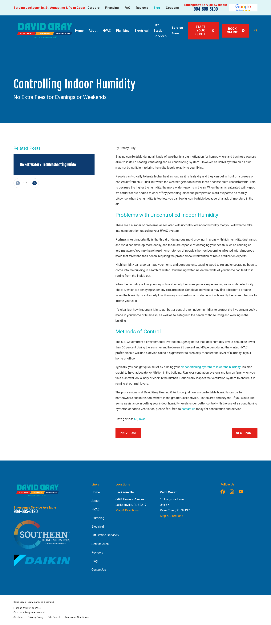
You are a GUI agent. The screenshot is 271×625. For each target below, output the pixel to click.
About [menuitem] (93, 30)
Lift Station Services (105, 535)
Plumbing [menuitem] (123, 30)
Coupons (172, 8)
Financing (112, 8)
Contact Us (98, 569)
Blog (157, 8)
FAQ (127, 8)
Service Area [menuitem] (177, 30)
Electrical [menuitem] (141, 30)
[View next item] (34, 183)
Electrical (97, 526)
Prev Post (128, 433)
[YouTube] (241, 491)
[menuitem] (18, 617)
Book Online (236, 30)
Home (95, 492)
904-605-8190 (206, 9)
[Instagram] (232, 491)
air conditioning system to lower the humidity (211, 367)
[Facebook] (222, 491)
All (135, 419)
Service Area (100, 544)
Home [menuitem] (79, 30)
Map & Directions (127, 510)
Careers (93, 8)
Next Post (244, 433)
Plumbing (97, 518)
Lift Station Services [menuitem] (160, 30)
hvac (142, 419)
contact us (188, 409)
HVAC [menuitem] (107, 30)
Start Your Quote (204, 30)
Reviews (142, 8)
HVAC (95, 509)
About (95, 501)
